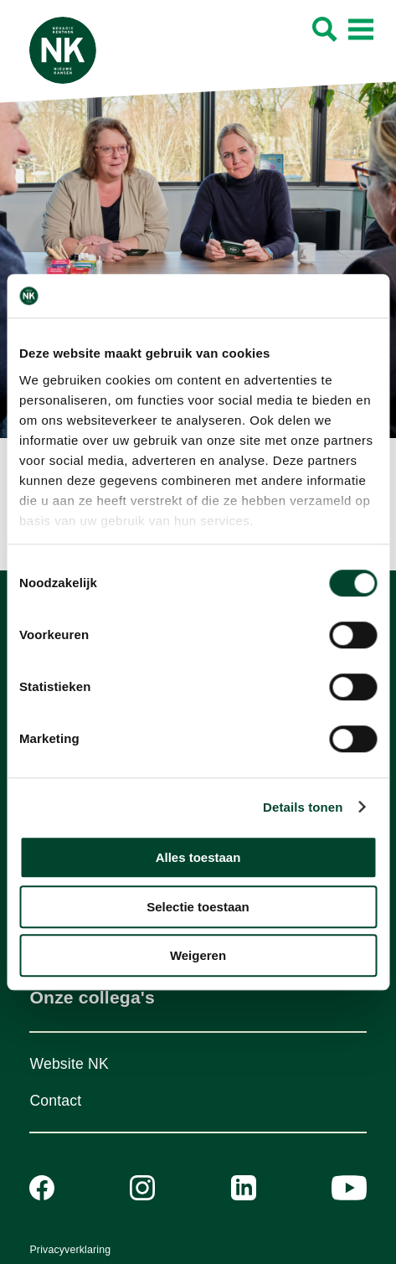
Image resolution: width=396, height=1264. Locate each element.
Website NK (68, 1063)
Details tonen (302, 807)
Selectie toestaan (198, 907)
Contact (55, 1100)
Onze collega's (91, 997)
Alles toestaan (198, 857)
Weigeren (198, 955)
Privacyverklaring (70, 1250)
